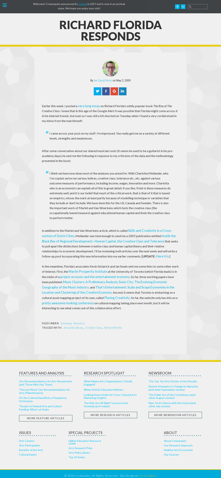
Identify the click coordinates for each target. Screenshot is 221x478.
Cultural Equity (28, 450)
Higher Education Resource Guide (85, 438)
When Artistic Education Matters (103, 385)
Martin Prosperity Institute (86, 270)
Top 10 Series (77, 453)
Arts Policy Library (79, 448)
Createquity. (21, 6)
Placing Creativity (72, 294)
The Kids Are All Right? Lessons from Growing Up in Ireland (106, 401)
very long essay (88, 106)
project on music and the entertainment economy (87, 274)
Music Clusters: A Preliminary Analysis (81, 279)
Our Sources (171, 450)
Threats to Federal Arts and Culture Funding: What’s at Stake (40, 404)
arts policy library (73, 324)
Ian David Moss (103, 80)
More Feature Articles (45, 414)
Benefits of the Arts (31, 446)
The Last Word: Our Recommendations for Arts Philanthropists (44, 387)
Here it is (142, 255)
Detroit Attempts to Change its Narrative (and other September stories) (173, 384)
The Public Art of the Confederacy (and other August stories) (172, 392)
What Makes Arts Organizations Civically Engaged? (108, 379)
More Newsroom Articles (175, 411)
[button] (4, 5)
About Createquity (175, 437)
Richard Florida (113, 324)
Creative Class (93, 324)
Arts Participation (29, 441)
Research (79, 319)
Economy (66, 319)
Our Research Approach (178, 441)
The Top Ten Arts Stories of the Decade (173, 377)
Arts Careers (26, 437)
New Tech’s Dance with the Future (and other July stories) (172, 401)
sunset (82, 4)
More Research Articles (110, 411)
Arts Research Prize (80, 444)
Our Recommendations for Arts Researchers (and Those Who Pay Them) (45, 379)
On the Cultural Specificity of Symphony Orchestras (43, 396)
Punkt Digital (147, 471)
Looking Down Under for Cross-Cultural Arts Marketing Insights (110, 392)
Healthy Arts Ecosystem (178, 446)
